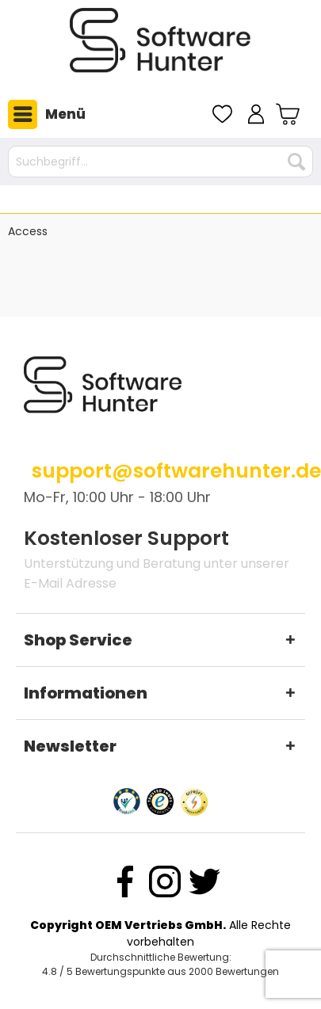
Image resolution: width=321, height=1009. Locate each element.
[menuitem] (43, 114)
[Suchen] (296, 161)
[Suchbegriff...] (160, 161)
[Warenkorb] (290, 114)
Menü (47, 114)
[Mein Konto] (256, 114)
